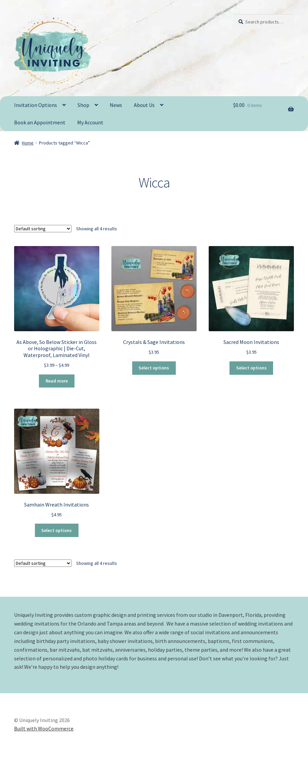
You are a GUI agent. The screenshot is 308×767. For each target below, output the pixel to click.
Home (28, 143)
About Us (144, 105)
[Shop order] (42, 228)
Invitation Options (35, 105)
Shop (83, 105)
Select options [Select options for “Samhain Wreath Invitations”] (56, 530)
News (116, 105)
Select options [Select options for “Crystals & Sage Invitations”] (154, 368)
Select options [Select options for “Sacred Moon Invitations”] (251, 368)
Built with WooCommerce (43, 728)
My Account (90, 122)
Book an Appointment (39, 122)
